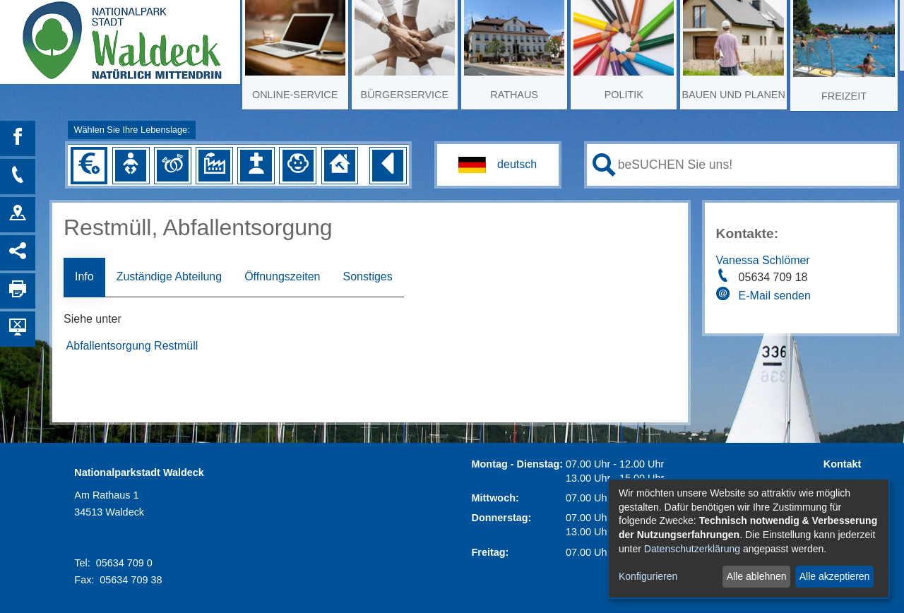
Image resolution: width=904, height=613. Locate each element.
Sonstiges (367, 276)
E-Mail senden (775, 296)
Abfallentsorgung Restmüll (132, 346)
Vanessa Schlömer (763, 260)
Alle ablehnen (757, 576)
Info (84, 276)
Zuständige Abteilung (169, 276)
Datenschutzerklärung (692, 548)
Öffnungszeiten (282, 276)
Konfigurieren (648, 576)
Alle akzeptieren (834, 576)
